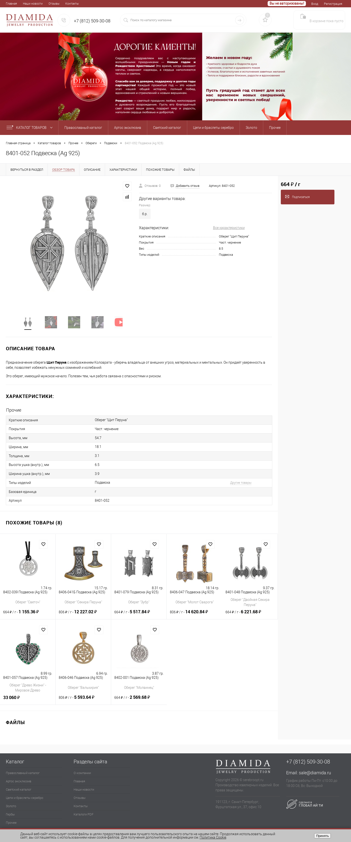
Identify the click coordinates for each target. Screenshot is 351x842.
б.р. (144, 214)
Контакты (72, 3)
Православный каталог (22, 769)
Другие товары (234, 480)
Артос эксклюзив (18, 777)
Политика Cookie (213, 837)
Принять (322, 836)
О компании (82, 769)
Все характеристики (229, 228)
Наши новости (33, 3)
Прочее (11, 819)
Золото (11, 802)
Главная (11, 3)
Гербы (10, 810)
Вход (314, 4)
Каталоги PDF (83, 810)
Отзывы (54, 3)
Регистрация (333, 4)
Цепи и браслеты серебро (24, 794)
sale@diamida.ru (315, 768)
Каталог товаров (30, 127)
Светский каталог (18, 785)
